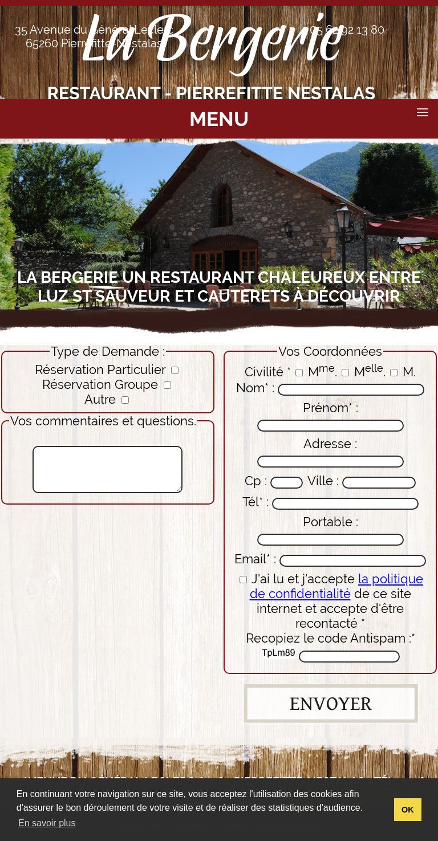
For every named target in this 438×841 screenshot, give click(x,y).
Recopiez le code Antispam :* (330, 647)
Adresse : (330, 452)
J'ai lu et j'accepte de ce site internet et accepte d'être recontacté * (331, 601)
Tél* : (330, 502)
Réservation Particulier (107, 369)
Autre (106, 399)
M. (316, 371)
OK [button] (408, 809)
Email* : (330, 559)
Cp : (274, 481)
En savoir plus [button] (47, 823)
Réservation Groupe (106, 384)
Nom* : (330, 388)
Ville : (361, 481)
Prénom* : (330, 416)
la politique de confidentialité (337, 586)
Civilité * (268, 371)
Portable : (330, 530)
